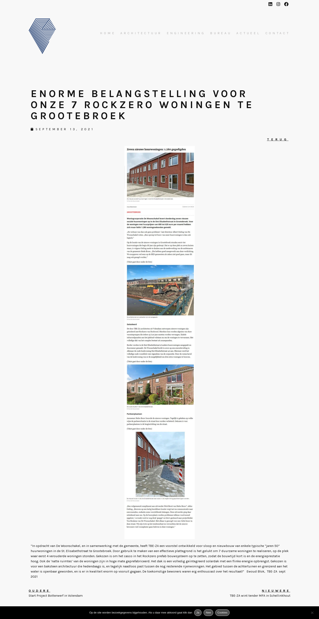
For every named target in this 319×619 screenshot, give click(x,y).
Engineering (186, 33)
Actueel (248, 33)
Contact (277, 33)
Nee (208, 612)
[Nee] (312, 613)
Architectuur (141, 33)
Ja (197, 612)
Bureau (220, 33)
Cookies (223, 612)
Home (107, 33)
